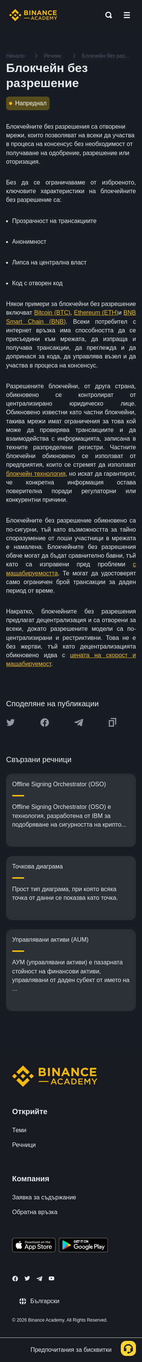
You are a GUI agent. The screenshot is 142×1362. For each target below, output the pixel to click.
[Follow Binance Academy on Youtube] (51, 1278)
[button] (126, 15)
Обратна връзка (35, 1212)
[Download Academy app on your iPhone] (34, 1246)
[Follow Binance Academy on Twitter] (27, 1278)
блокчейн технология (36, 473)
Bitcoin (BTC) (52, 312)
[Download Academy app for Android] (83, 1246)
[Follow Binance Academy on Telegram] (39, 1278)
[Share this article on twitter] (10, 722)
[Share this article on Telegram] (78, 722)
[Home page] (33, 15)
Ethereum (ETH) (96, 312)
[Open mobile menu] (127, 15)
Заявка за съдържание (44, 1197)
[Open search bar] (106, 15)
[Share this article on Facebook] (44, 722)
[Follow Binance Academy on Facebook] (15, 1279)
